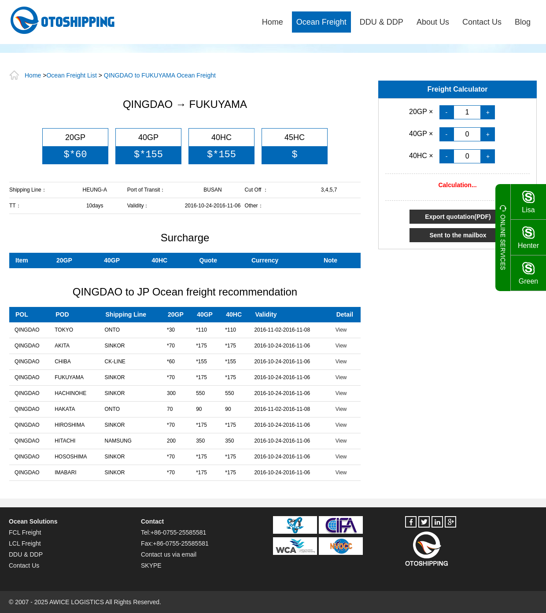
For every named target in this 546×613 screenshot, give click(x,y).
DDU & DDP (381, 22)
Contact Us (482, 22)
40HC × (422, 155)
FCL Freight (25, 532)
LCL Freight (25, 543)
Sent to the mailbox (457, 235)
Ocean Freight (321, 22)
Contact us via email (168, 554)
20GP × (422, 111)
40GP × (422, 133)
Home (272, 22)
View (341, 330)
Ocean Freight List (71, 75)
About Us (433, 22)
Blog (523, 22)
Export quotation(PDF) (458, 216)
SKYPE (151, 565)
